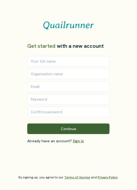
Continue (68, 128)
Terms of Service (77, 177)
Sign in (78, 141)
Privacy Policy (108, 177)
